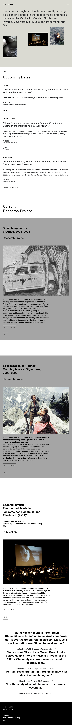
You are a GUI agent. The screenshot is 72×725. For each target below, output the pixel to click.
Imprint (5, 720)
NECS (5, 111)
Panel (5, 85)
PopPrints (6, 149)
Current (9, 206)
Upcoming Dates (16, 77)
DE (5, 335)
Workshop (7, 157)
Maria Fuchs (8, 5)
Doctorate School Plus (10, 188)
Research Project (17, 211)
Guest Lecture (9, 119)
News (5, 71)
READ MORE (9, 328)
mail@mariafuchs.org (11, 718)
